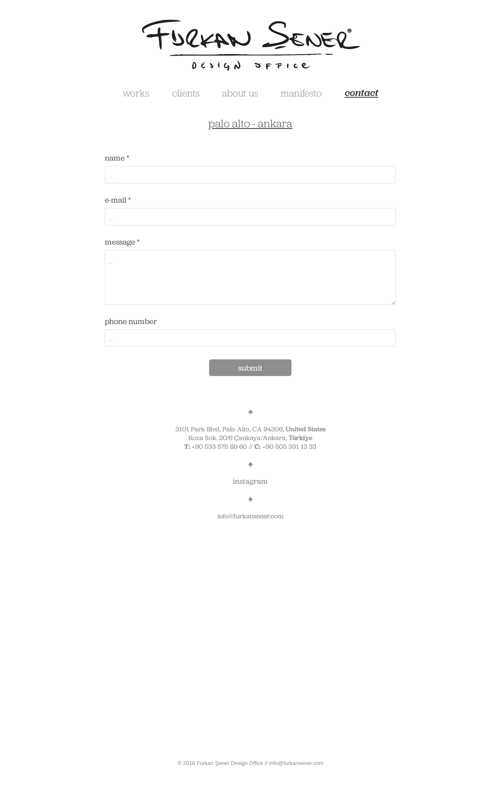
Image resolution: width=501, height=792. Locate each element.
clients (186, 93)
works (136, 93)
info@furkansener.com (250, 516)
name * (117, 158)
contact (361, 93)
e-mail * (118, 200)
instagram (250, 481)
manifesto (301, 93)
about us (240, 93)
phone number (131, 321)
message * (122, 242)
